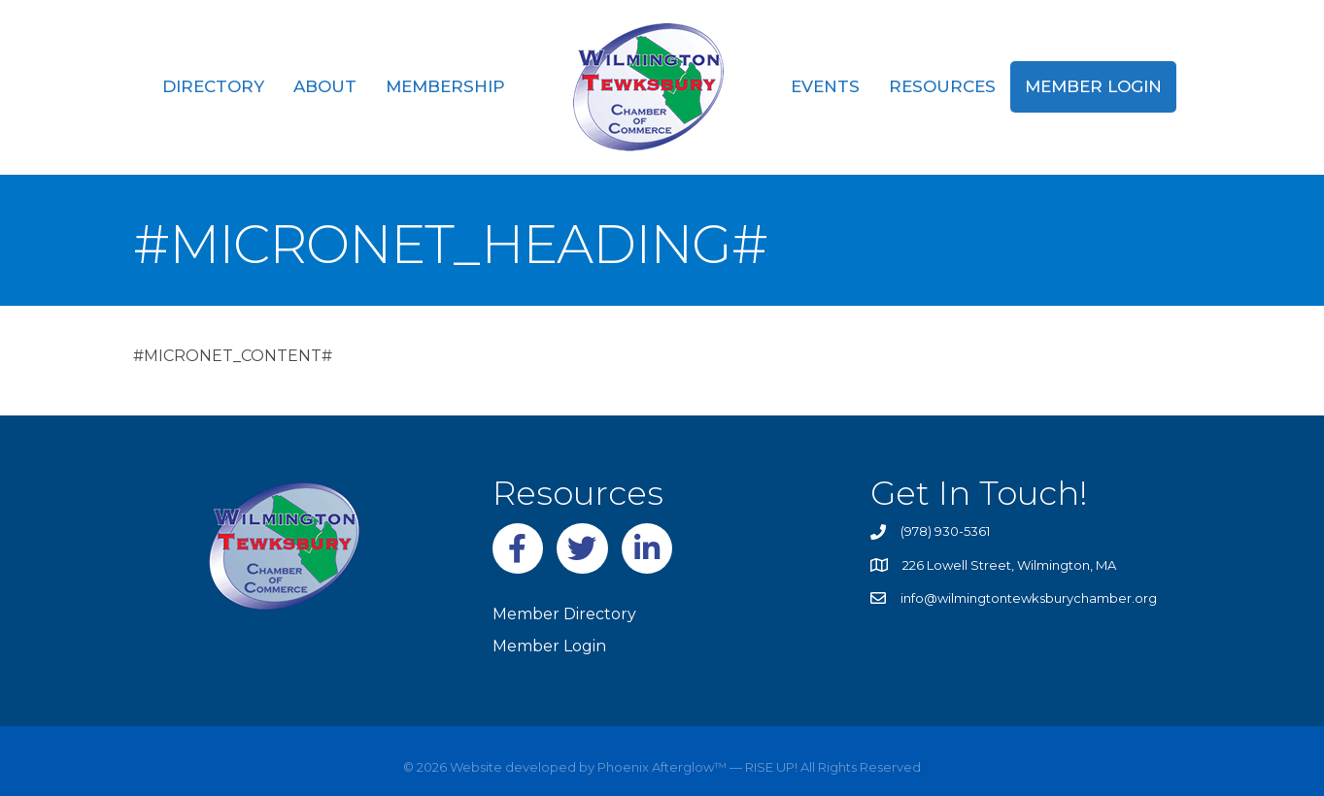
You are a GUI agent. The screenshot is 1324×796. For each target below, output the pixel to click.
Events (825, 86)
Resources (942, 86)
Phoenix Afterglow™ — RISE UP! (696, 767)
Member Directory (564, 614)
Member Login (1093, 86)
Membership (445, 86)
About (324, 86)
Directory (213, 86)
